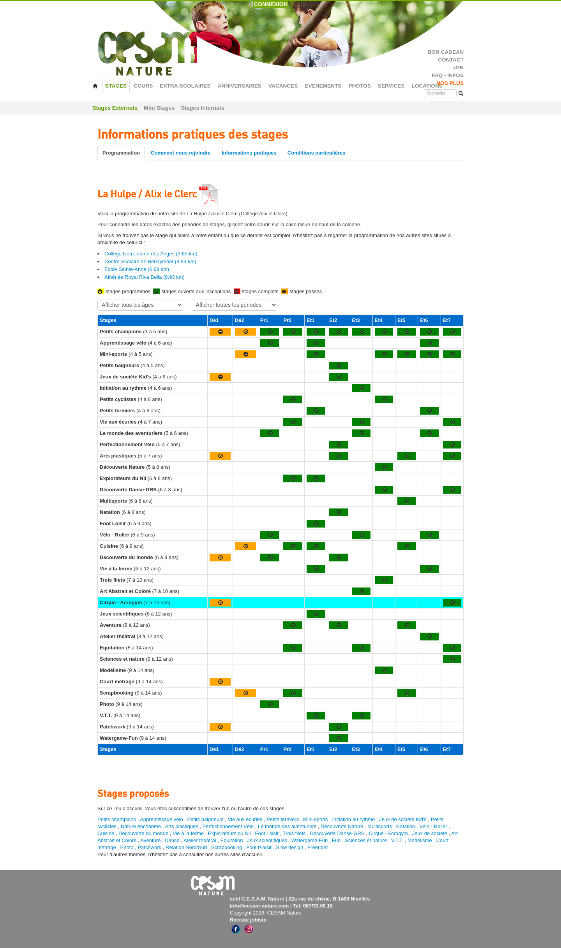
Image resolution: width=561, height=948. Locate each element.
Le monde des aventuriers (287, 826)
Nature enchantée (141, 826)
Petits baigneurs (205, 819)
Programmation (121, 153)
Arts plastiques (181, 826)
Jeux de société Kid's (403, 819)
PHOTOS (359, 86)
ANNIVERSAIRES (239, 86)
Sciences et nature (366, 840)
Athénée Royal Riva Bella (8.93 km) (144, 277)
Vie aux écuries (245, 819)
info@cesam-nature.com (259, 906)
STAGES (116, 86)
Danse (172, 840)
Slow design (290, 847)
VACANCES (283, 86)
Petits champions (116, 819)
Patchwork (149, 847)
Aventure (151, 840)
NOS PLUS (450, 83)
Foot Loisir (267, 833)
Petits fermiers (282, 819)
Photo (127, 847)
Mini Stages (159, 108)
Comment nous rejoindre (181, 153)
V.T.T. (397, 840)
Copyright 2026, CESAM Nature (266, 913)
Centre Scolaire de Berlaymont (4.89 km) (150, 261)
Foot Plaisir (259, 847)
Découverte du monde (144, 833)
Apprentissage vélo (161, 819)
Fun (336, 840)
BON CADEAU (446, 52)
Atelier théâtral (199, 840)
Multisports (379, 826)
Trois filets (295, 833)
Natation (405, 826)
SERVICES (391, 86)
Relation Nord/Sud (186, 847)
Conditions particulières (317, 153)
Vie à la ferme (189, 833)
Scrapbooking (226, 847)
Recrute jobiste (248, 920)
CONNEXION (271, 4)
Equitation (232, 840)
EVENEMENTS (323, 86)
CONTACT (451, 60)
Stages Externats (115, 108)
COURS (143, 86)
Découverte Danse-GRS (337, 833)
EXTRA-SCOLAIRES (185, 86)
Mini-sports (315, 819)
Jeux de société (430, 833)
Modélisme (420, 840)
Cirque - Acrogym (388, 833)
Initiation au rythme (353, 819)
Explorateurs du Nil (229, 833)
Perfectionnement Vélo (228, 826)
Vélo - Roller (433, 826)
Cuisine (106, 833)
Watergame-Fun (309, 840)
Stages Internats (202, 108)
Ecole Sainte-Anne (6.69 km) (136, 269)
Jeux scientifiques (267, 840)
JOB (458, 67)
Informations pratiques (249, 153)
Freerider (317, 847)
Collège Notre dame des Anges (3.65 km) (150, 254)
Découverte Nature (342, 826)
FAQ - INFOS (448, 75)
